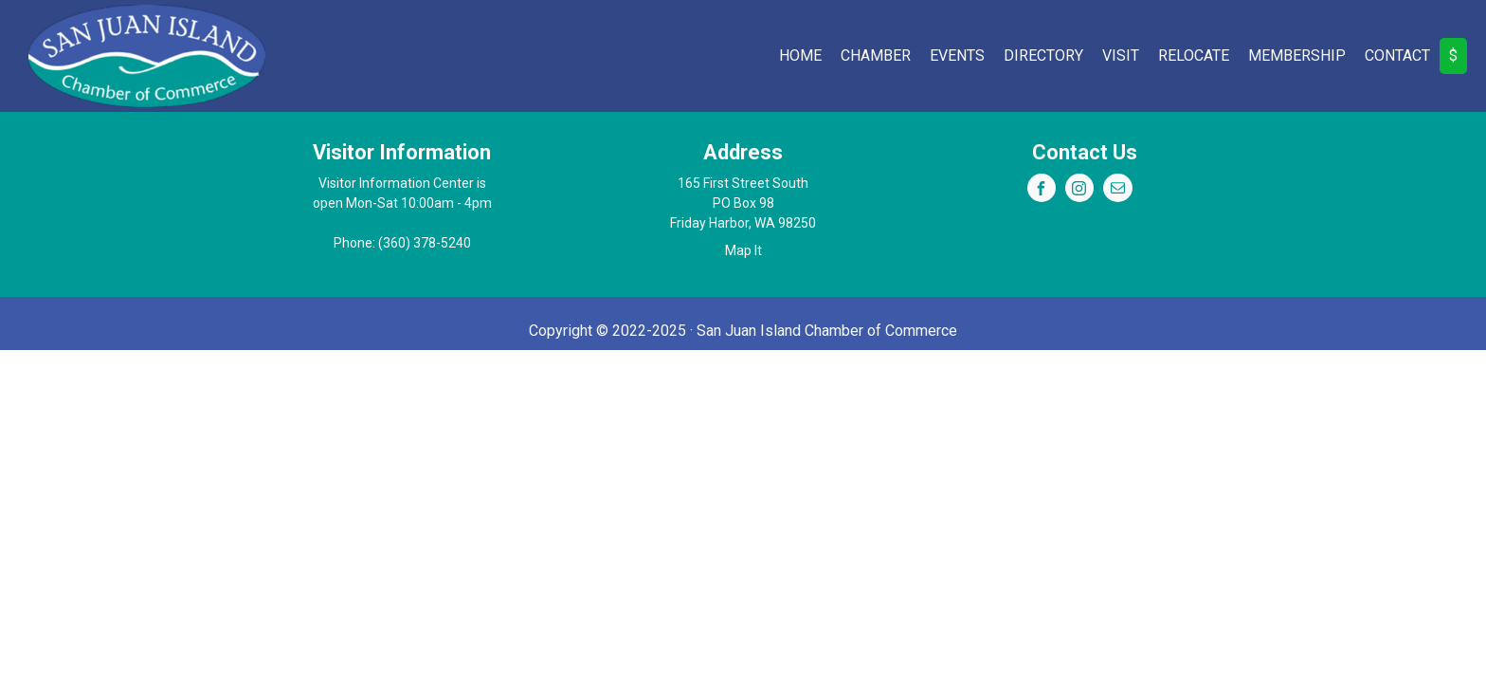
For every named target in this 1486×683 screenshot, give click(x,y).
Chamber (876, 55)
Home (800, 55)
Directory (1043, 55)
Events (957, 55)
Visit (1120, 55)
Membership (1297, 55)
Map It (743, 250)
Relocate (1193, 55)
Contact (1397, 55)
